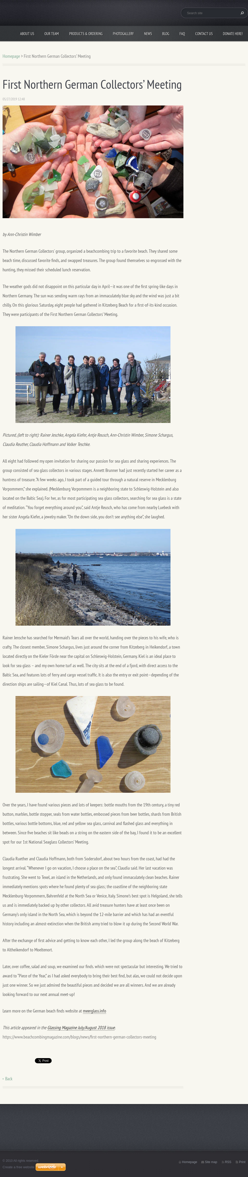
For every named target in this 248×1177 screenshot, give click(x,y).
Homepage (11, 56)
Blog (165, 33)
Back (8, 1079)
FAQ (182, 33)
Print (242, 1162)
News (148, 33)
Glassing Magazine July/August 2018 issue (81, 1028)
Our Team (51, 33)
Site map (211, 1162)
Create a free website (19, 1167)
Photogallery (123, 33)
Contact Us (204, 33)
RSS (228, 1162)
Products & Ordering (86, 33)
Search (241, 13)
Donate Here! (233, 33)
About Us (27, 33)
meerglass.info (94, 1011)
